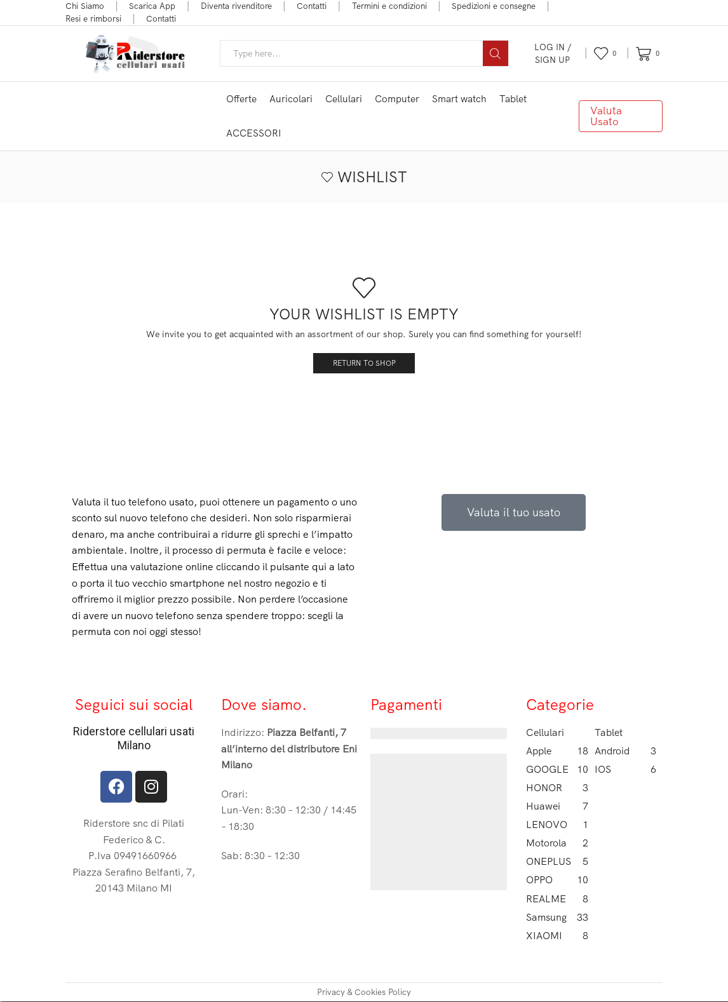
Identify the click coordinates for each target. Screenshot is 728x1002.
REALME (557, 899)
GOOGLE (557, 769)
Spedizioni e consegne (494, 6)
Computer (397, 99)
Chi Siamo (84, 6)
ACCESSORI (253, 133)
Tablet (513, 99)
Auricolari (291, 99)
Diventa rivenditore (236, 6)
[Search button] (495, 53)
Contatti (312, 6)
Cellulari (343, 99)
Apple (557, 751)
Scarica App (152, 6)
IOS (626, 769)
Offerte (241, 99)
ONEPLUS (557, 862)
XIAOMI (557, 936)
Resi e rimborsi (93, 18)
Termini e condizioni (389, 6)
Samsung (557, 918)
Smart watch (459, 99)
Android (626, 751)
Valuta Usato (606, 116)
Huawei (557, 807)
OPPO (557, 880)
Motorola (557, 844)
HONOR (557, 788)
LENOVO (557, 825)
